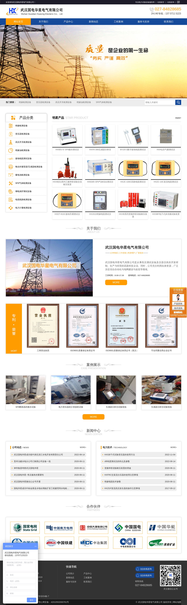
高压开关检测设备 (63, 102)
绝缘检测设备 (25, 102)
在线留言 (160, 2)
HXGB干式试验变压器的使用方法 (119, 454)
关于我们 (43, 21)
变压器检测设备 (43, 102)
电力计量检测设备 (23, 208)
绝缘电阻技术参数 (112, 481)
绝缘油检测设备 (84, 102)
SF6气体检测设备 (104, 102)
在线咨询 (170, 2)
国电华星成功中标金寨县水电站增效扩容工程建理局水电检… (41, 488)
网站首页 (18, 21)
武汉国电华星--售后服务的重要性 (29, 475)
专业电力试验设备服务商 (145, 2)
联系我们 (168, 21)
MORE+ (173, 447)
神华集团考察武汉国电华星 (26, 468)
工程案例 (118, 21)
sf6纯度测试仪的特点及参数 (117, 461)
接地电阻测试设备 (23, 158)
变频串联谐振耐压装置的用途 (117, 468)
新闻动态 (93, 21)
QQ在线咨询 (146, 569)
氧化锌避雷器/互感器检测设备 (29, 167)
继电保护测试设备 (23, 191)
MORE (116, 282)
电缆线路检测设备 (23, 199)
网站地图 (177, 602)
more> (178, 118)
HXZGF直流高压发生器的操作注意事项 (122, 488)
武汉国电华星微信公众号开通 (27, 481)
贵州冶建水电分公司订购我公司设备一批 (32, 461)
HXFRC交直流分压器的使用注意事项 (121, 475)
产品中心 (68, 21)
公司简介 (70, 573)
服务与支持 (143, 21)
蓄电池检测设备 (22, 175)
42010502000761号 (60, 602)
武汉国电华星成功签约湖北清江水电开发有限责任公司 (38, 454)
